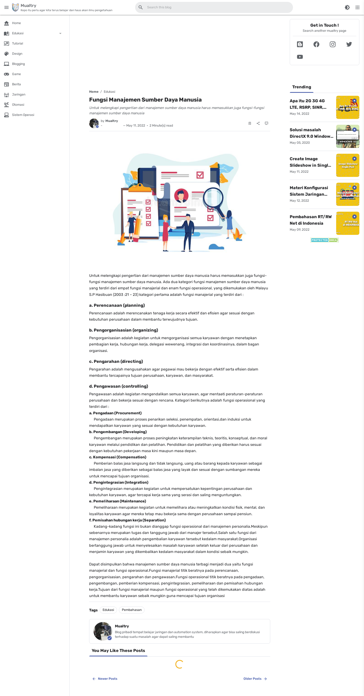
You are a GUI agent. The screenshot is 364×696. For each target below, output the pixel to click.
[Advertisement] (179, 51)
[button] (300, 44)
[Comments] (266, 123)
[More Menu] (357, 7)
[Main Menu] (6, 7)
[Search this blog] (140, 7)
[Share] (258, 123)
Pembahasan (132, 610)
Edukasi (109, 92)
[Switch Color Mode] (347, 7)
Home (93, 92)
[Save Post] (250, 123)
